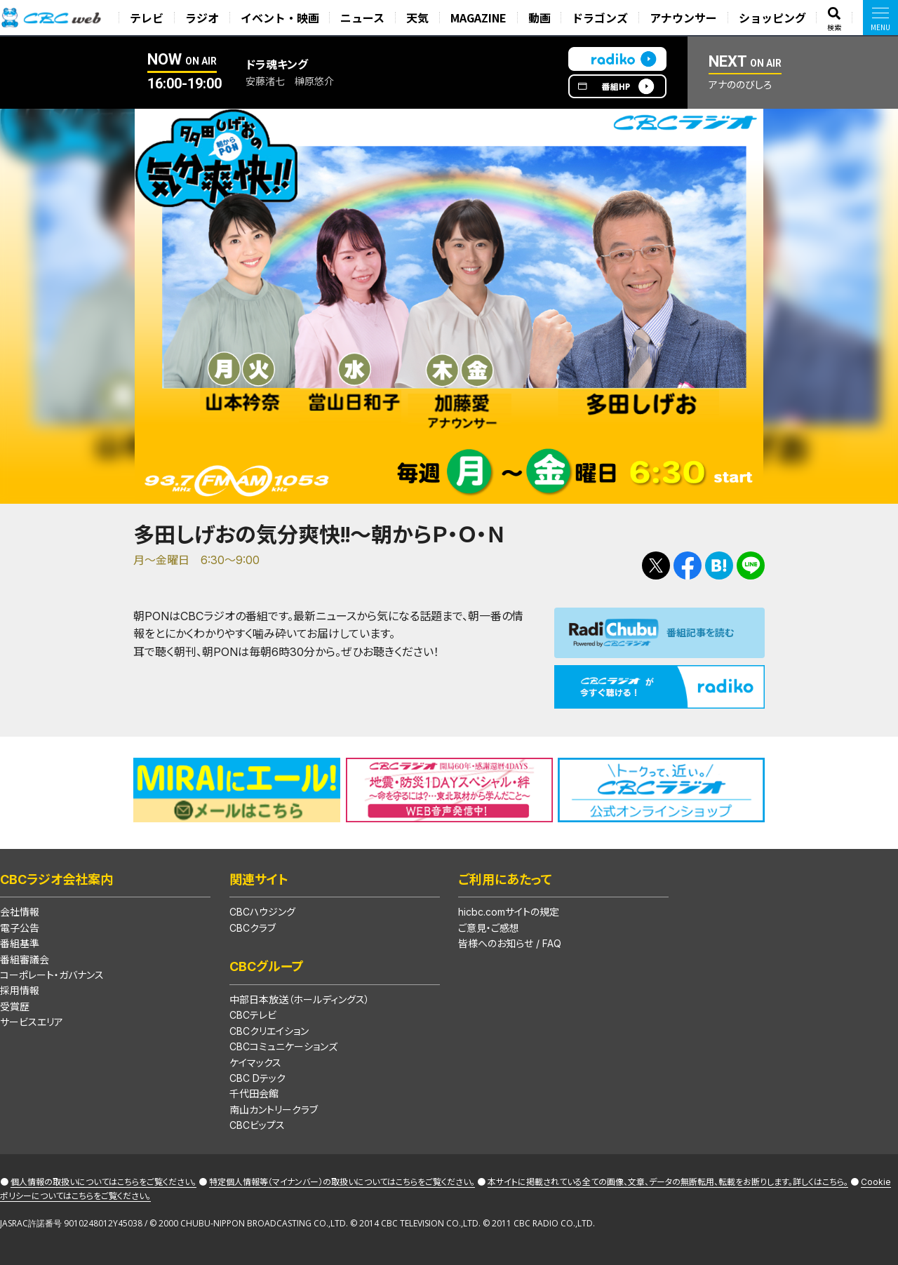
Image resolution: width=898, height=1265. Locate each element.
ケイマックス (255, 1063)
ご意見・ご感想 (488, 928)
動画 (541, 17)
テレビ (150, 17)
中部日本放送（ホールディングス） (299, 999)
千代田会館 (254, 1093)
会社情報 (19, 912)
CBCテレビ (252, 1015)
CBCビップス (257, 1125)
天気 (419, 17)
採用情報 (19, 990)
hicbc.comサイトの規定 (508, 912)
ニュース (365, 17)
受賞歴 (14, 1006)
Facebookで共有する (688, 565)
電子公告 (19, 928)
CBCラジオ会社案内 (56, 879)
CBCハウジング (262, 912)
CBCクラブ (252, 928)
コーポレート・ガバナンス (52, 975)
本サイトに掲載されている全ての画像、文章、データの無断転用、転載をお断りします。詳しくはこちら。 (668, 1182)
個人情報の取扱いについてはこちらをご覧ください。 (103, 1182)
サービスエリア (31, 1022)
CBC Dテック (257, 1078)
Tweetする (656, 565)
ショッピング (773, 17)
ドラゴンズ (601, 17)
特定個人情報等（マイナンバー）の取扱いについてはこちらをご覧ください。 (342, 1182)
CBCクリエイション (269, 1031)
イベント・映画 (282, 17)
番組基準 (19, 943)
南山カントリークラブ (273, 1110)
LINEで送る (751, 565)
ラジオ (205, 17)
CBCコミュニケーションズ (283, 1046)
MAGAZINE (481, 17)
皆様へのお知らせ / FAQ (509, 943)
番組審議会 (24, 959)
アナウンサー (684, 17)
